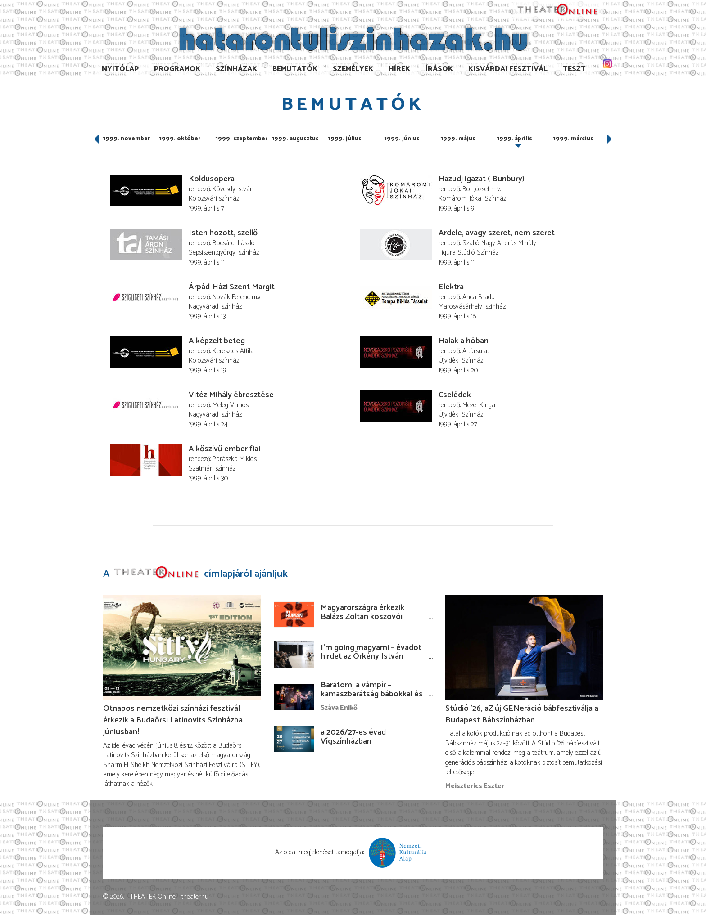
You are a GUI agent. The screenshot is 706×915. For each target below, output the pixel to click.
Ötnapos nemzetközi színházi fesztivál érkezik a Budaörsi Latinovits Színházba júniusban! (173, 720)
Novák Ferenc (231, 297)
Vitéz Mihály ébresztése (231, 395)
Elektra (451, 287)
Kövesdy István (233, 189)
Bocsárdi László (234, 243)
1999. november (126, 139)
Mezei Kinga (478, 405)
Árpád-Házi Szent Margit (232, 287)
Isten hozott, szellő (223, 233)
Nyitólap (120, 69)
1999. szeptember (241, 139)
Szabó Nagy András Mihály (499, 243)
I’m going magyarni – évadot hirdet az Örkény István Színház (371, 657)
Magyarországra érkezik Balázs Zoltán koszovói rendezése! (362, 616)
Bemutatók (294, 69)
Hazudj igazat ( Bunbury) (482, 179)
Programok (177, 69)
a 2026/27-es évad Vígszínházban (353, 737)
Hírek (399, 69)
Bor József (475, 189)
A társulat (475, 351)
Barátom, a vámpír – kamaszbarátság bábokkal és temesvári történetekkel (372, 694)
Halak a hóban (464, 341)
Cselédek (455, 395)
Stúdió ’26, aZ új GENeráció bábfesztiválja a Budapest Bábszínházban (521, 714)
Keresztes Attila (233, 351)
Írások (439, 69)
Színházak (236, 69)
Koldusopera (212, 179)
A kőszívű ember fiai (224, 449)
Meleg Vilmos (231, 405)
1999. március (573, 139)
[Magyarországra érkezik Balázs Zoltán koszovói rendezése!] (294, 614)
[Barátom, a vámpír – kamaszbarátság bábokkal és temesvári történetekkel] (294, 697)
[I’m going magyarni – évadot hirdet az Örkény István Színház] (294, 654)
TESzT (574, 69)
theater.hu (194, 896)
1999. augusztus (295, 139)
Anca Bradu (478, 297)
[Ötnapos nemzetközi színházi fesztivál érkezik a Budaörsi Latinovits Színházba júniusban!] (182, 647)
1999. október (179, 139)
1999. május (458, 139)
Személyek (353, 69)
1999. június (402, 139)
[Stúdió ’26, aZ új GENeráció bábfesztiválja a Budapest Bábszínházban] (524, 647)
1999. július (345, 139)
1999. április (514, 139)
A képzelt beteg (217, 341)
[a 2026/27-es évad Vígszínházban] (294, 739)
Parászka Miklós (235, 459)
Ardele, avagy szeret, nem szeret (497, 233)
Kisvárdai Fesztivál (508, 69)
